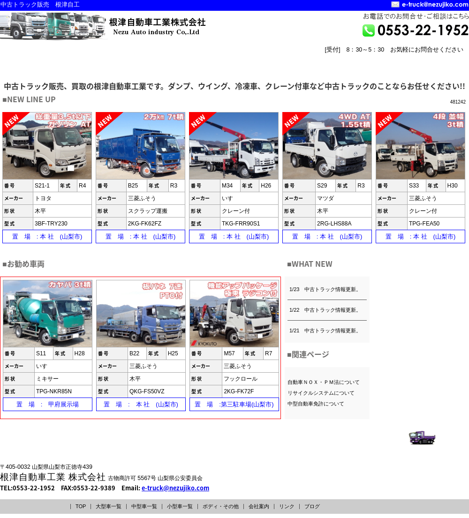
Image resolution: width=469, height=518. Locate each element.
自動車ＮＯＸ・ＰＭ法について (323, 382)
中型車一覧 (144, 506)
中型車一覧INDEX (121, 59)
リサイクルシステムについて (321, 393)
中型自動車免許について (315, 403)
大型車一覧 (108, 506)
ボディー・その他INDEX (283, 59)
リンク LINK (443, 66)
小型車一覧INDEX (202, 59)
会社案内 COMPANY (396, 66)
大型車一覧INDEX (40, 59)
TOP (81, 506)
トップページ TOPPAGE (349, 66)
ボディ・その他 (221, 506)
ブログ (312, 506)
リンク (287, 506)
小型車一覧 (180, 506)
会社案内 (259, 506)
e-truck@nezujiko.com (175, 487)
